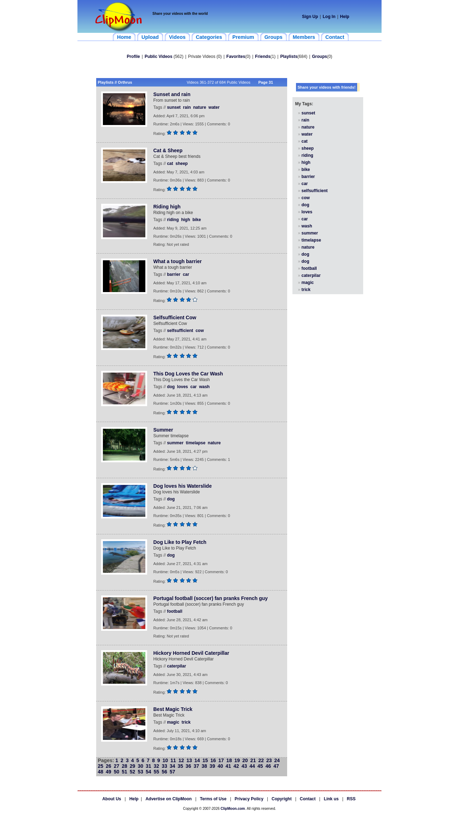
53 (140, 772)
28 (124, 766)
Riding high (167, 206)
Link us (331, 798)
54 (148, 772)
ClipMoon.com (233, 809)
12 (181, 760)
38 (204, 766)
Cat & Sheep (167, 150)
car (186, 274)
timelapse (195, 442)
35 (180, 766)
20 (245, 760)
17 (221, 760)
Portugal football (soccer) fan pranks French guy (210, 598)
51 (124, 772)
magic (173, 722)
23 (269, 760)
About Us (111, 798)
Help (344, 16)
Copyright (282, 798)
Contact (308, 798)
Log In (329, 16)
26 (108, 766)
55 (156, 772)
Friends (262, 56)
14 (197, 760)
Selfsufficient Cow (174, 317)
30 (140, 766)
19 (237, 760)
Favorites (235, 56)
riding (173, 219)
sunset (174, 107)
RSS (351, 798)
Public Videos (158, 56)
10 (165, 760)
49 (108, 772)
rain (187, 107)
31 (148, 766)
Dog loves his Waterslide (182, 486)
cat (170, 163)
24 (277, 760)
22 (261, 760)
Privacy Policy (249, 798)
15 (205, 760)
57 (172, 772)
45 (260, 766)
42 (236, 766)
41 (228, 766)
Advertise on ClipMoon (168, 798)
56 (164, 772)
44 (252, 766)
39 (212, 766)
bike (196, 219)
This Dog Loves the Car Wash (188, 373)
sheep (181, 163)
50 (117, 772)
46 (268, 766)
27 (117, 766)
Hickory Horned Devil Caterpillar (191, 653)
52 (132, 772)
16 (213, 760)
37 (196, 766)
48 (101, 772)
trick (186, 722)
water (214, 107)
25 (101, 766)
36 (188, 766)
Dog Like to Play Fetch (180, 542)
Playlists (288, 56)
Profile (133, 56)
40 (220, 766)
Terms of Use (213, 798)
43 (244, 766)
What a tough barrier (177, 261)
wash (204, 386)
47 (276, 766)
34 (172, 766)
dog (171, 386)
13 (189, 760)
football (174, 611)
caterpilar (176, 666)
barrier (173, 274)
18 (229, 760)
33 (164, 766)
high (185, 219)
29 (132, 766)
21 (253, 760)
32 (156, 766)
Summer (163, 430)
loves (182, 386)
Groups (319, 56)
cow (200, 330)
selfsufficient (180, 330)
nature (199, 107)
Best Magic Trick (173, 709)
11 (173, 760)
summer (175, 442)
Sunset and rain (172, 94)
